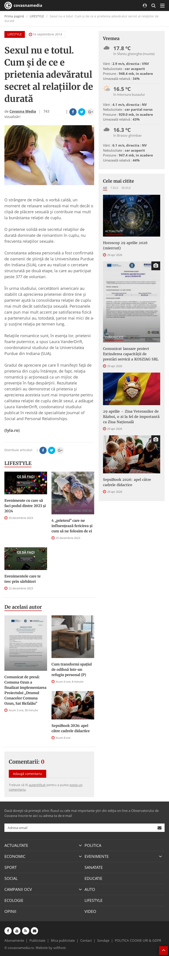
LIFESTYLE (37, 16)
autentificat (37, 785)
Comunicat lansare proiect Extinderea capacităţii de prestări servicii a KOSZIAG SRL (130, 353)
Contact (86, 940)
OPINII (10, 911)
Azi (105, 188)
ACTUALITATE (114, 231)
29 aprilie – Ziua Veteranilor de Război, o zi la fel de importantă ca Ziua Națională (131, 416)
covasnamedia (23, 5)
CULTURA (111, 468)
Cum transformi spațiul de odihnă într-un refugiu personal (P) (71, 669)
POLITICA (92, 845)
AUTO (89, 889)
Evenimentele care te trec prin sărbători (22, 579)
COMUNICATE (114, 337)
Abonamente (14, 940)
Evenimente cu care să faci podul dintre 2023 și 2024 (25, 505)
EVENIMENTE (96, 856)
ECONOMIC (14, 856)
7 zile (114, 188)
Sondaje (103, 940)
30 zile (126, 188)
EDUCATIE (93, 878)
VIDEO (90, 911)
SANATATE (93, 867)
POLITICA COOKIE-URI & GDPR (138, 940)
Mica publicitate (63, 940)
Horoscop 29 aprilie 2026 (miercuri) (125, 245)
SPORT (10, 867)
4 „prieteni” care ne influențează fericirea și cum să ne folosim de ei (71, 525)
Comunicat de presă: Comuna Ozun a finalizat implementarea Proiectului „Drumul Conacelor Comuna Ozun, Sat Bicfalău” (25, 690)
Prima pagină (14, 16)
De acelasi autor (23, 607)
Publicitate (37, 940)
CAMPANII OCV (18, 889)
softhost (59, 947)
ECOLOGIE (13, 900)
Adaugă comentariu (27, 774)
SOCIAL (11, 878)
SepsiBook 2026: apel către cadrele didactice (70, 728)
